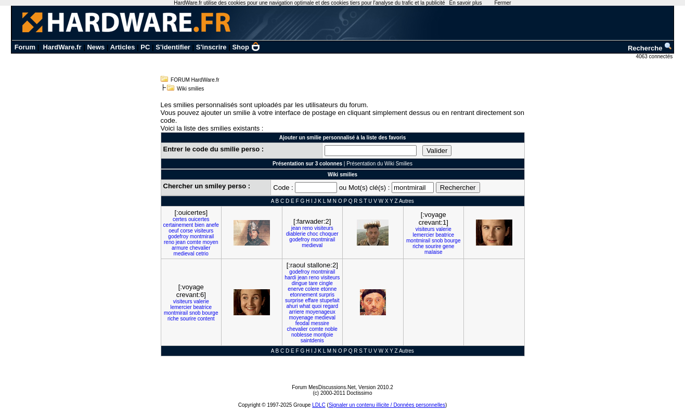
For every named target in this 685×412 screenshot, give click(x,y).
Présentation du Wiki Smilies (379, 163)
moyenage (301, 317)
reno (169, 242)
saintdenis (312, 340)
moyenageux (320, 312)
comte (194, 242)
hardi (290, 277)
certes (180, 219)
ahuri (292, 306)
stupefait (330, 300)
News (96, 47)
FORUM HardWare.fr (195, 80)
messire (320, 323)
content (206, 318)
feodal (302, 323)
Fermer (502, 3)
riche (418, 246)
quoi (316, 306)
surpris (326, 295)
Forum (25, 47)
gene (448, 246)
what (305, 306)
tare (313, 283)
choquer (328, 234)
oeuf (173, 231)
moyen (210, 242)
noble (331, 329)
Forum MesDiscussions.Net (323, 387)
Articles (122, 47)
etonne (329, 289)
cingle (326, 283)
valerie (443, 229)
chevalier (199, 248)
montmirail (202, 236)
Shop (246, 47)
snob (437, 240)
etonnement (303, 295)
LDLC (319, 405)
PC (145, 47)
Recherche (650, 48)
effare (311, 300)
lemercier (423, 235)
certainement (178, 225)
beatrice (444, 235)
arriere (296, 312)
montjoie (323, 335)
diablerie (296, 234)
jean (181, 242)
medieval (184, 253)
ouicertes (199, 219)
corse (186, 231)
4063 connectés (655, 56)
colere (312, 289)
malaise (433, 252)
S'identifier (173, 47)
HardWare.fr (62, 47)
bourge (452, 240)
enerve (296, 289)
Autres (406, 201)
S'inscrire (211, 47)
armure (180, 248)
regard (330, 306)
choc (312, 234)
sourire (433, 246)
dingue (299, 283)
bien (199, 225)
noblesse (301, 335)
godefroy (178, 236)
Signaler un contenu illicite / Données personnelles (387, 405)
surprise (294, 300)
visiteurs (204, 231)
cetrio (202, 253)
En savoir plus (465, 3)
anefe (212, 225)
